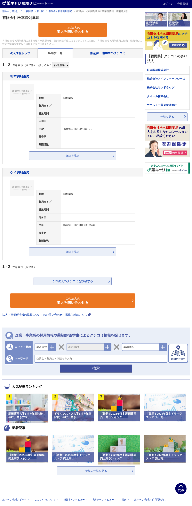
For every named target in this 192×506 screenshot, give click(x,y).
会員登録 (182, 3)
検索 (96, 368)
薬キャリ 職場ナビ (12, 11)
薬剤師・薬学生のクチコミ (107, 53)
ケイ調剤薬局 (19, 172)
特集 (126, 499)
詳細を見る (72, 155)
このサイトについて (47, 499)
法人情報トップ (20, 53)
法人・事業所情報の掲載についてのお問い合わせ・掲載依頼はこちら (46, 314)
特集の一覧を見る (96, 470)
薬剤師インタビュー (105, 499)
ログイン (168, 3)
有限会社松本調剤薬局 (60, 11)
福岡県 (29, 11)
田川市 (40, 11)
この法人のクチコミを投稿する (72, 281)
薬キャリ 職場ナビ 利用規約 (150, 499)
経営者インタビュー (76, 499)
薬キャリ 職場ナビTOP (16, 499)
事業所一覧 (55, 53)
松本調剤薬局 (19, 76)
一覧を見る (167, 116)
